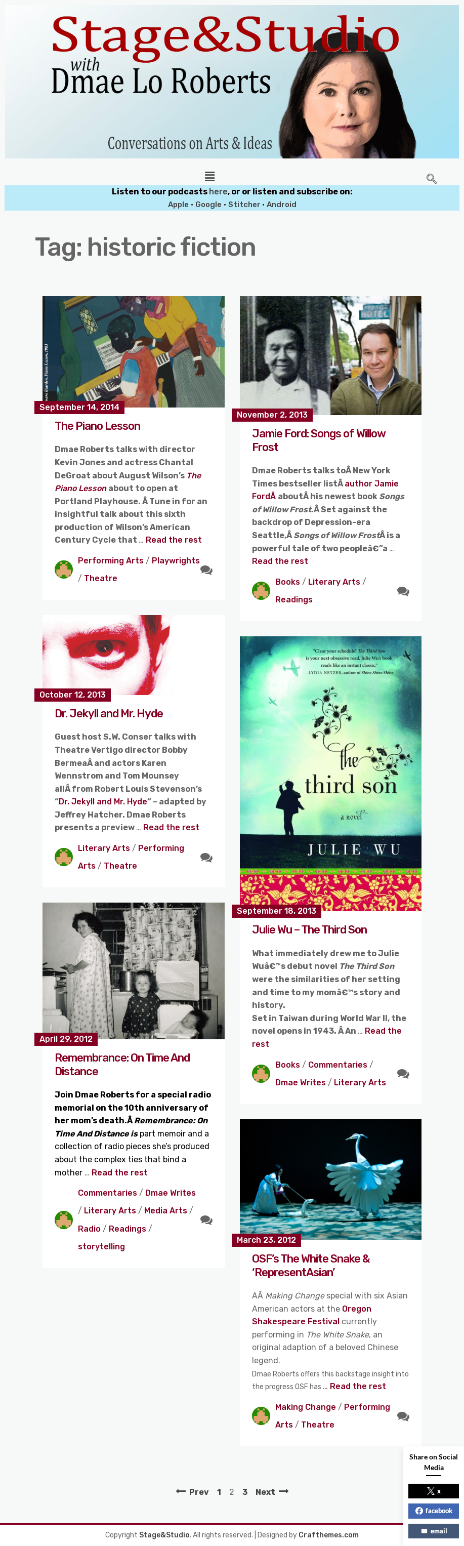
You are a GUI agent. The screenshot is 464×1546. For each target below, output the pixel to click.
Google (208, 204)
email (433, 1531)
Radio (89, 1229)
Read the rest (174, 540)
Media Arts (165, 1210)
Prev (199, 1492)
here (218, 191)
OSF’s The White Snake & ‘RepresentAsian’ (311, 1265)
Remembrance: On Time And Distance (122, 1064)
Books (287, 582)
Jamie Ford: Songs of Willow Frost (319, 440)
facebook (433, 1511)
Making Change (305, 1407)
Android (282, 204)
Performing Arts (111, 560)
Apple (178, 204)
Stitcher (245, 204)
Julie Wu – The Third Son (309, 930)
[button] (209, 176)
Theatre (100, 578)
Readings (294, 599)
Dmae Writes (300, 1082)
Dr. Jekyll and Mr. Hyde (109, 713)
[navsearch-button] (431, 180)
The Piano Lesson (97, 426)
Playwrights (176, 560)
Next (265, 1492)
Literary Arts (334, 582)
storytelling (101, 1246)
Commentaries (337, 1065)
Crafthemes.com (329, 1535)
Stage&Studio (164, 1535)
